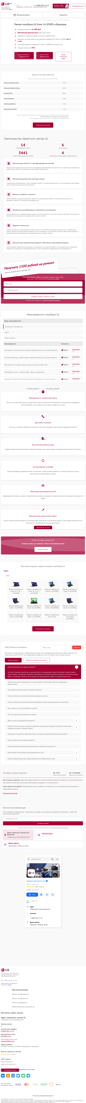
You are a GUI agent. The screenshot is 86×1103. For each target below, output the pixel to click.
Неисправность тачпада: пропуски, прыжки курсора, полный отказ (26, 365)
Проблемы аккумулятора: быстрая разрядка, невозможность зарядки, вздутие (30, 379)
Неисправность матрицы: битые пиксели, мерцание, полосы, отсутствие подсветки (31, 350)
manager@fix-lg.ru (8, 1041)
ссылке (9, 985)
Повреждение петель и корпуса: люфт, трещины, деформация (24, 372)
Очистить (77, 647)
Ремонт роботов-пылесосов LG (23, 1007)
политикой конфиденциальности (51, 300)
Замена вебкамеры (9, 98)
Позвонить (63, 15)
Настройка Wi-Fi (8, 93)
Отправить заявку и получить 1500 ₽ (43, 296)
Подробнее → (76, 350)
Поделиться (3, 1076)
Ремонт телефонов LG (20, 998)
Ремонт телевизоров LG (20, 994)
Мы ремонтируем (22, 15)
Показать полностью (10, 793)
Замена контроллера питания (12, 88)
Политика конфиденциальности (43, 1095)
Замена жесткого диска (10, 109)
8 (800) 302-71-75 (7, 1031)
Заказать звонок (43, 549)
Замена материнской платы (11, 82)
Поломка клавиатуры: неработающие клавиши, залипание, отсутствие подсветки (31, 357)
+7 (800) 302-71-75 (42, 5)
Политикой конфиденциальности (59, 827)
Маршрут (32, 894)
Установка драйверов (9, 104)
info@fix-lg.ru (6, 1036)
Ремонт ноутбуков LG (19, 1003)
